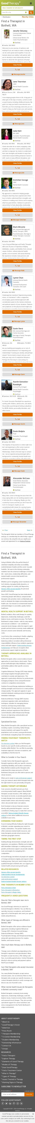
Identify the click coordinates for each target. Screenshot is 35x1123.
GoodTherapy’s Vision (11, 1025)
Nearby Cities (28, 17)
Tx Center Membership (11, 1037)
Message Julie (18, 173)
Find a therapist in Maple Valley (11, 892)
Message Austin (18, 424)
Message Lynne (18, 321)
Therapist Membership (11, 1034)
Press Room (7, 1031)
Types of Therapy (9, 1076)
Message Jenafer (18, 74)
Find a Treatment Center (12, 1070)
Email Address (6, 1091)
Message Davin (18, 471)
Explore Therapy (8, 1058)
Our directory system (7, 743)
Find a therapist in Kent (8, 887)
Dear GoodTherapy (9, 1067)
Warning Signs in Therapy (12, 1082)
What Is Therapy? (9, 1073)
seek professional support (23, 778)
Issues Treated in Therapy (12, 1079)
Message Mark (18, 270)
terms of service (25, 541)
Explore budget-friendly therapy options (13, 881)
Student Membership (10, 1040)
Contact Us (6, 1046)
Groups (5, 1049)
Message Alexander (18, 522)
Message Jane (18, 124)
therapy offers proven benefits (11, 589)
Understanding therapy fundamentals (13, 874)
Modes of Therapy (9, 1064)
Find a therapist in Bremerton (10, 890)
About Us (5, 1022)
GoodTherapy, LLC (22, 1108)
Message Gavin (18, 374)
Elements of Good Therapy (13, 1061)
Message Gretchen (18, 220)
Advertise (6, 1028)
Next (28, 530)
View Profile (17, 65)
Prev (6, 530)
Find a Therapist (8, 1055)
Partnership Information (11, 1043)
